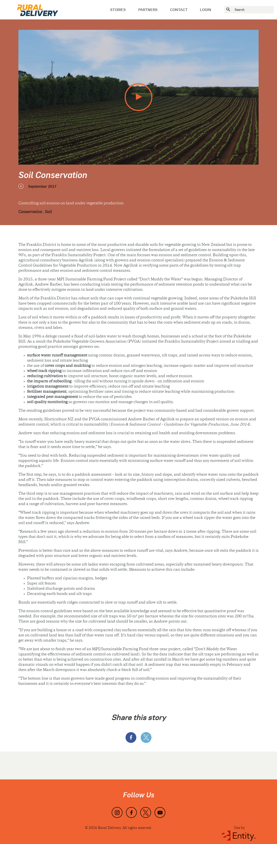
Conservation (30, 212)
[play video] (138, 97)
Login (205, 9)
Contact (179, 9)
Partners (148, 9)
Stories (118, 9)
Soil (48, 212)
